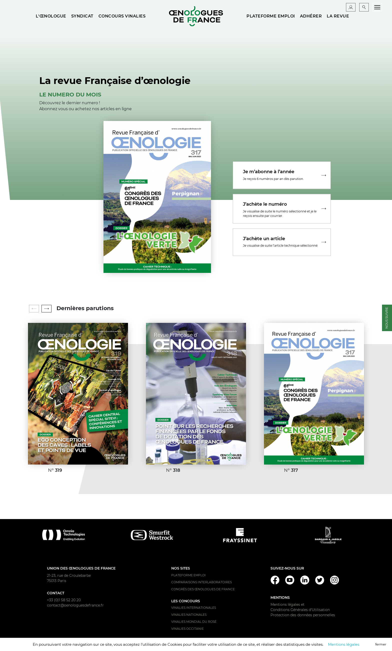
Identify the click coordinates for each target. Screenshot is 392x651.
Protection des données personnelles (302, 615)
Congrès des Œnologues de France (203, 589)
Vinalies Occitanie (187, 629)
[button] (47, 308)
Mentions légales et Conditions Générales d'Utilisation (300, 607)
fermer (380, 644)
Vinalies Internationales (193, 608)
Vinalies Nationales (188, 615)
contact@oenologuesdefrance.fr (75, 605)
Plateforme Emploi (188, 575)
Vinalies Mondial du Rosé (193, 622)
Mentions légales (343, 644)
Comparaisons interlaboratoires (201, 582)
